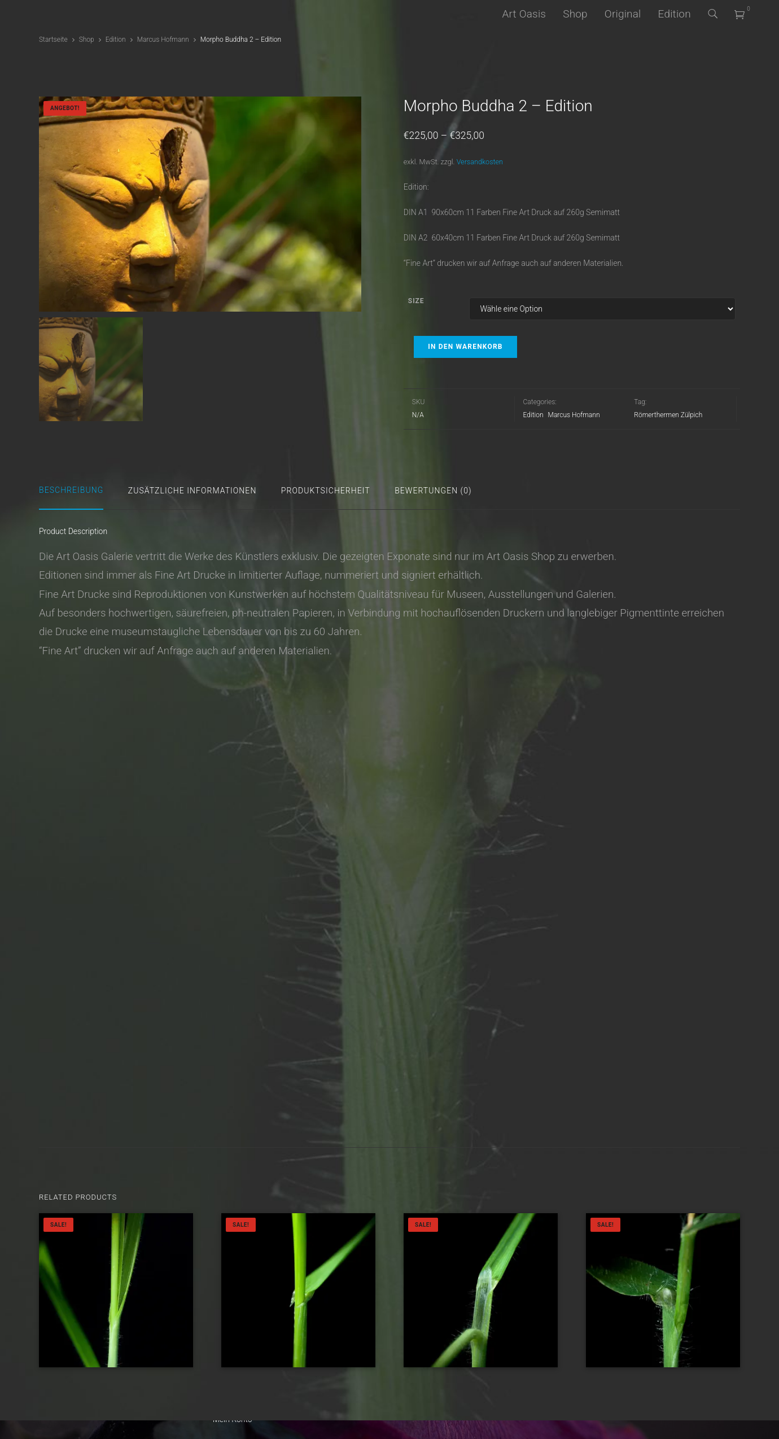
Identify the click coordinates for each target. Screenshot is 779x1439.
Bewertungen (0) (433, 490)
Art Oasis (524, 13)
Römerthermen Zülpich (668, 415)
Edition (674, 13)
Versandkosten (480, 162)
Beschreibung (71, 490)
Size (416, 301)
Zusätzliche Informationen (192, 490)
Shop (575, 13)
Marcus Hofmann (163, 39)
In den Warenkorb (465, 347)
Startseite (53, 39)
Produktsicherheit (325, 490)
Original (623, 13)
